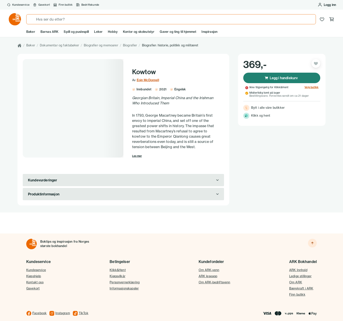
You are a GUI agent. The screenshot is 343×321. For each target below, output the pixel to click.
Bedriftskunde (87, 5)
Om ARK (295, 277)
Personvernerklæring (125, 277)
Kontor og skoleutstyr (138, 32)
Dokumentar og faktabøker (59, 45)
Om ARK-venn (209, 265)
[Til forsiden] (31, 238)
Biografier (130, 45)
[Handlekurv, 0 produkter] (331, 19)
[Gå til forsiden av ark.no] (15, 19)
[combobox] (171, 19)
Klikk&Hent (118, 265)
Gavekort (41, 5)
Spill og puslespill (76, 32)
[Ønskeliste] (322, 19)
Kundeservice (18, 5)
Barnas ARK (49, 32)
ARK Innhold (298, 265)
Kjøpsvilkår (117, 271)
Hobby (113, 32)
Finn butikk (63, 5)
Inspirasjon (209, 32)
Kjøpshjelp (33, 271)
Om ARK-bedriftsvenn (214, 277)
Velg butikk (311, 87)
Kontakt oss (35, 277)
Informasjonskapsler (124, 283)
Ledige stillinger (300, 271)
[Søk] (31, 19)
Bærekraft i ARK (301, 283)
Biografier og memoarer (101, 45)
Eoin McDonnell (148, 80)
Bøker (30, 32)
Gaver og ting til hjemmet (178, 32)
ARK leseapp (208, 271)
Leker (98, 32)
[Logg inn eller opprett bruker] (327, 5)
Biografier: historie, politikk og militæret (170, 45)
